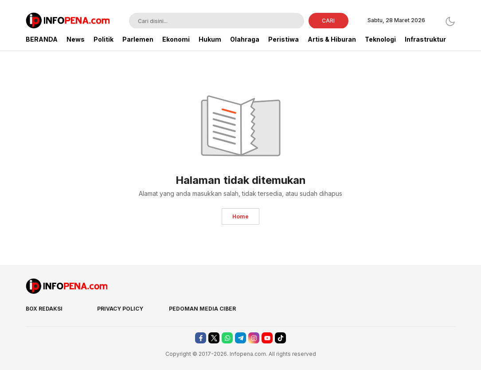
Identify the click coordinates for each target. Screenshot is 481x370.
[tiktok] (280, 337)
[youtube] (267, 337)
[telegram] (240, 337)
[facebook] (200, 337)
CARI (328, 20)
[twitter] (213, 337)
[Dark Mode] (450, 21)
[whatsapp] (227, 337)
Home (240, 216)
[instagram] (253, 337)
